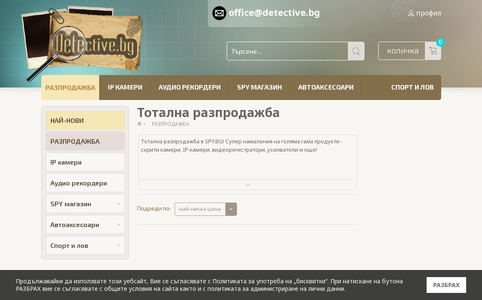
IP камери (125, 87)
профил (424, 13)
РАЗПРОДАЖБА (70, 87)
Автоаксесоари (326, 87)
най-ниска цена (200, 208)
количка (414, 51)
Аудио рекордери (190, 87)
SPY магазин (259, 87)
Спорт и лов (412, 87)
